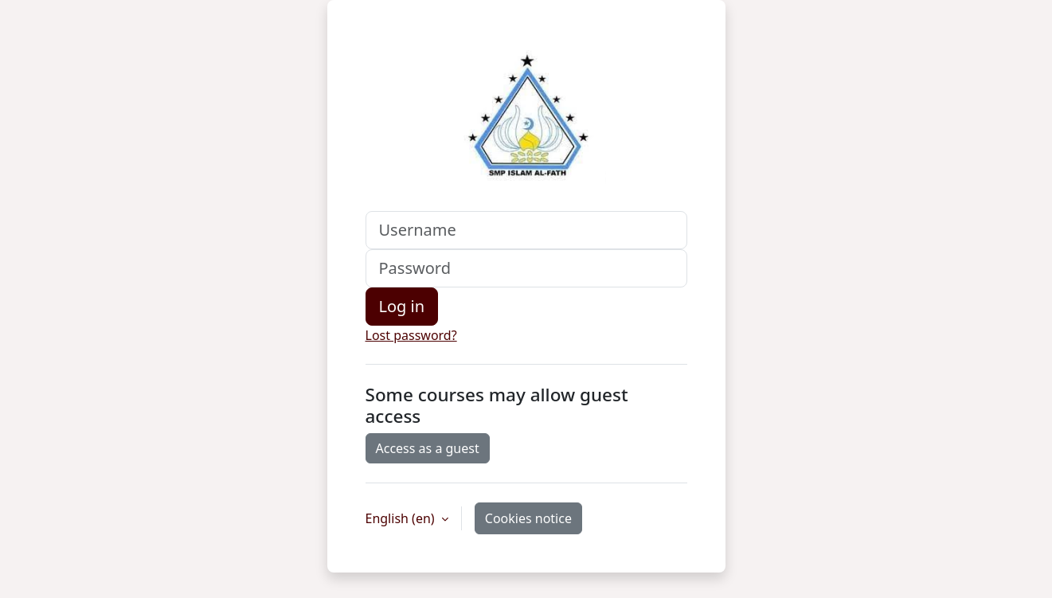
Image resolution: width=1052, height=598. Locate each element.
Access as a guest (427, 448)
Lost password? (411, 335)
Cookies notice (528, 518)
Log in (402, 306)
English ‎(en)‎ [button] (402, 518)
